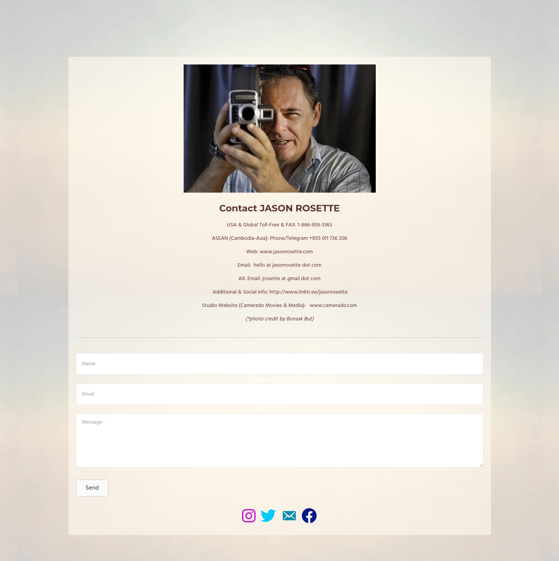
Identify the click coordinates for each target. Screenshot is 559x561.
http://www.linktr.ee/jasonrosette (308, 292)
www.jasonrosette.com (286, 252)
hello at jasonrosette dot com (287, 265)
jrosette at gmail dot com (291, 278)
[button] (92, 488)
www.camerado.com (333, 305)
